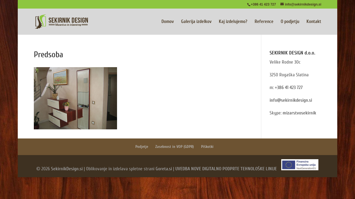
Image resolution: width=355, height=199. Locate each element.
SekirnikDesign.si (67, 168)
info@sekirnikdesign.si (291, 100)
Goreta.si (164, 168)
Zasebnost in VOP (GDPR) (174, 146)
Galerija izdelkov (196, 22)
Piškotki (207, 146)
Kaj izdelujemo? (233, 22)
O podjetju (290, 22)
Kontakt (313, 22)
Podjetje (141, 146)
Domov (167, 22)
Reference (264, 22)
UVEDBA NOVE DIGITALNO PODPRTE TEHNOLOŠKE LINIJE (226, 168)
